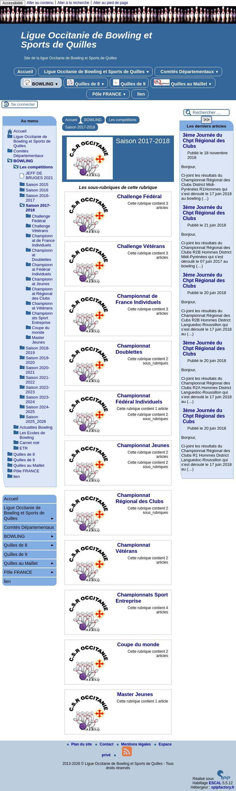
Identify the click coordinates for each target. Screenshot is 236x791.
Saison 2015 (37, 184)
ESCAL (215, 783)
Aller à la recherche (73, 3)
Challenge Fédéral (41, 218)
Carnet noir (30, 442)
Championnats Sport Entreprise (42, 318)
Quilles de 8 (86, 82)
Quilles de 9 (129, 82)
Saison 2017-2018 (80, 127)
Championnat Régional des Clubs (42, 294)
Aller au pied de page (110, 3)
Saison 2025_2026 (36, 419)
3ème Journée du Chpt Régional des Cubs (204, 416)
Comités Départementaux (188, 72)
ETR (24, 448)
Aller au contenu (40, 3)
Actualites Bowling (36, 427)
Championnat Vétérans (42, 305)
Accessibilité (12, 3)
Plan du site (80, 744)
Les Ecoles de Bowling (32, 435)
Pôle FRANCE (108, 94)
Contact (104, 744)
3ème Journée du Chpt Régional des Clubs (204, 140)
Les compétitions (122, 120)
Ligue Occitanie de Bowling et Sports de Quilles (95, 72)
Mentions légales (134, 744)
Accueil (25, 71)
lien (140, 94)
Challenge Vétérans (41, 228)
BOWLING (41, 82)
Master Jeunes (38, 339)
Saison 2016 (37, 190)
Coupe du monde (40, 330)
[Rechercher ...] (206, 112)
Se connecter (23, 104)
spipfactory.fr (222, 787)
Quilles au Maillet (183, 82)
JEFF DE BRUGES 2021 (39, 175)
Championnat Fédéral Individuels (42, 269)
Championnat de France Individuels (43, 240)
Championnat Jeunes (42, 281)
